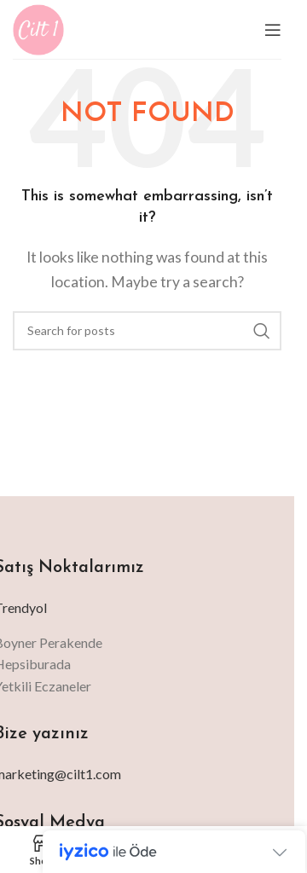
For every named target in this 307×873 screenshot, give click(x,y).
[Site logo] (38, 28)
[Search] (147, 330)
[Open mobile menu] (273, 30)
